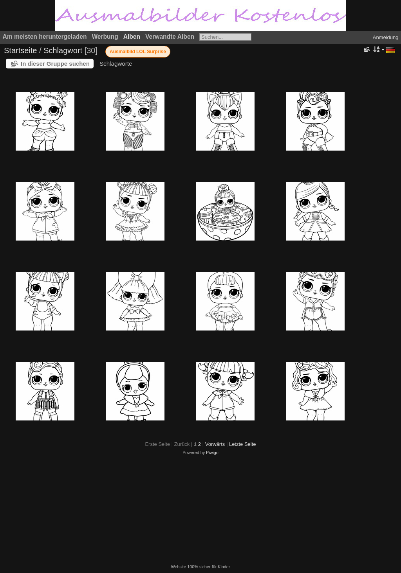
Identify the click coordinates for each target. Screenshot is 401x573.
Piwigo (212, 452)
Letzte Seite (242, 444)
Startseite (20, 50)
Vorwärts (215, 444)
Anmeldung (386, 37)
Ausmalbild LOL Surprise (138, 51)
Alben (131, 36)
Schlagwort (62, 50)
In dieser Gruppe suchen (55, 63)
